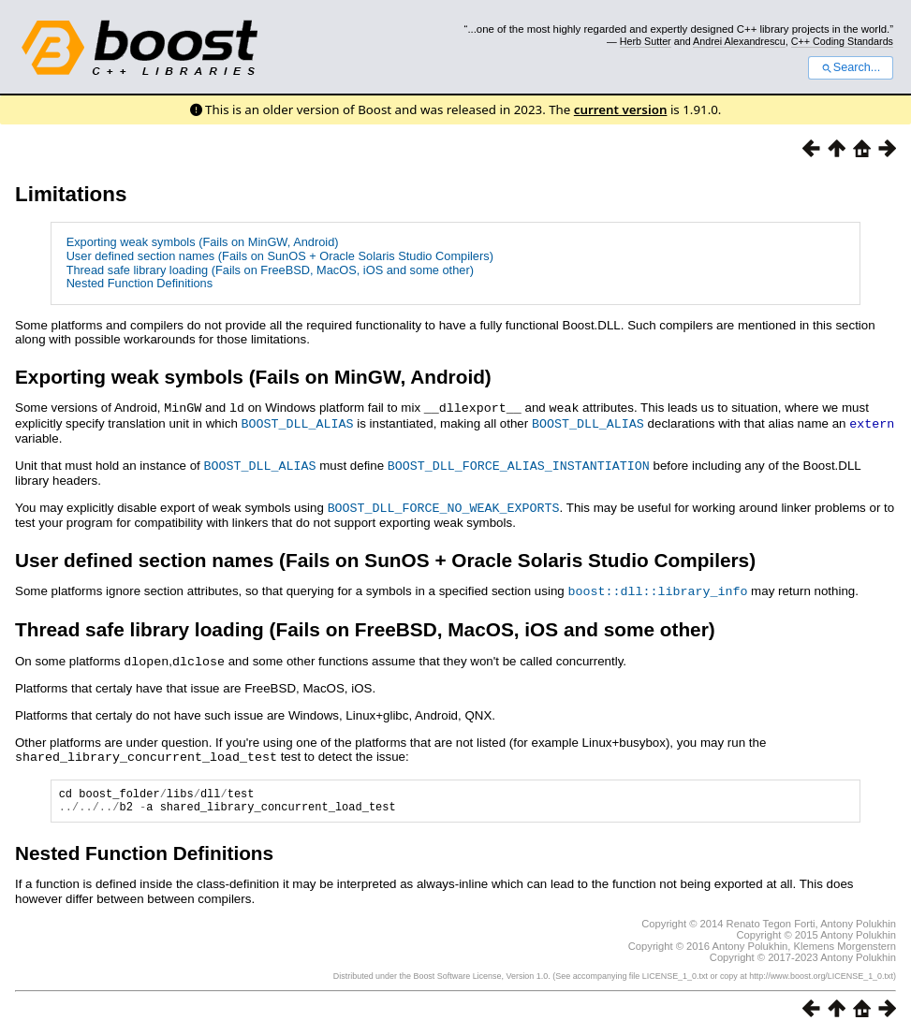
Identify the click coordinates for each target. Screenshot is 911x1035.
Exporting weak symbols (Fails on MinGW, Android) (202, 242)
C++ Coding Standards (842, 41)
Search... (850, 67)
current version (621, 109)
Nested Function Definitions (139, 283)
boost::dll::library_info (657, 586)
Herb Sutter (645, 41)
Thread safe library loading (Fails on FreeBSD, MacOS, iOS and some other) (270, 270)
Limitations (70, 194)
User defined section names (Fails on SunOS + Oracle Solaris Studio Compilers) (279, 256)
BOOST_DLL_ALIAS (298, 422)
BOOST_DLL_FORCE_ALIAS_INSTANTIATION (519, 463)
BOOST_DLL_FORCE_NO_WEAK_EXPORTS (444, 504)
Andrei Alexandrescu (739, 41)
